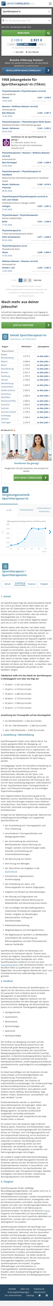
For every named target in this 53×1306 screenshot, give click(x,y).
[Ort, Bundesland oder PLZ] (26, 21)
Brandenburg (7, 368)
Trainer (46, 1210)
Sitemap (30, 1295)
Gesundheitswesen (10, 964)
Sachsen (5, 408)
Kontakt (12, 1289)
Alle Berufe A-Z (7, 430)
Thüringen (6, 422)
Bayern (4, 361)
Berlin (4, 365)
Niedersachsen (8, 390)
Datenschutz (40, 1292)
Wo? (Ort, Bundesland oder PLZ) (16, 27)
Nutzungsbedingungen (18, 1292)
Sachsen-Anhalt (8, 412)
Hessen (4, 379)
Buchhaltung (11, 871)
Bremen (5, 372)
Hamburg (5, 376)
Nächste (37, 280)
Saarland (5, 404)
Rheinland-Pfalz (8, 401)
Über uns (25, 1289)
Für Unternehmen (13, 1295)
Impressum (39, 1289)
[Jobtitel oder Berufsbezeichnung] (26, 11)
